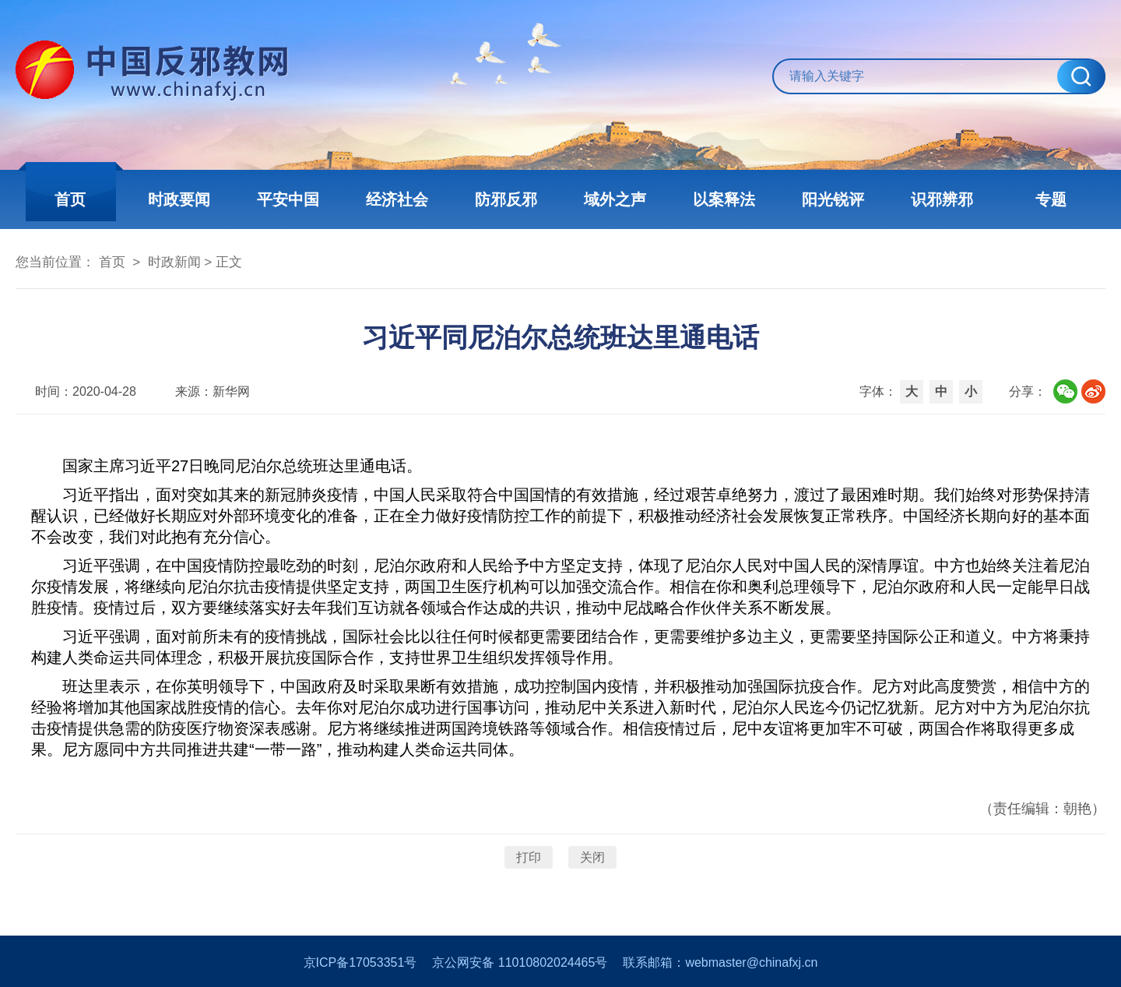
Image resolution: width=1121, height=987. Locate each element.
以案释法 (724, 199)
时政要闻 (179, 199)
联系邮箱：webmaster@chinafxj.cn (720, 962)
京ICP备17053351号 (360, 962)
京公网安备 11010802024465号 (519, 962)
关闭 (592, 857)
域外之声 (615, 199)
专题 (1051, 199)
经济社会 (397, 199)
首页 (70, 199)
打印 (528, 857)
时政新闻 (174, 262)
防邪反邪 (506, 199)
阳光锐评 (833, 199)
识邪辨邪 (942, 199)
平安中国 (288, 199)
